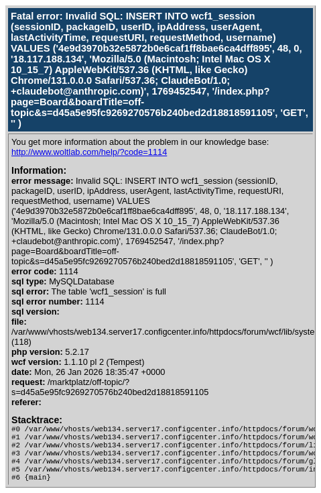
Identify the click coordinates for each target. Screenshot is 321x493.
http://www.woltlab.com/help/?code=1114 (89, 152)
